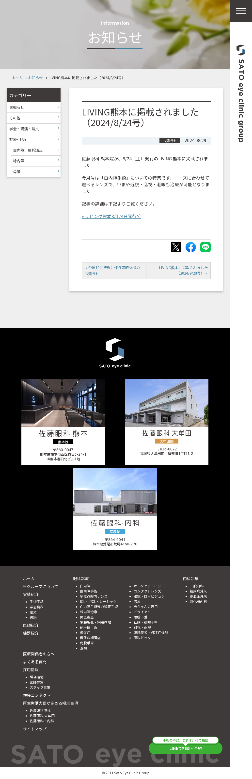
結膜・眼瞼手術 (146, 622)
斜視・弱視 (142, 627)
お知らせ (35, 77)
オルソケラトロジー (149, 585)
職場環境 (37, 676)
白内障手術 (88, 591)
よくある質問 (35, 662)
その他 (14, 117)
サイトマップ (35, 729)
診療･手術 (17, 139)
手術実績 (37, 601)
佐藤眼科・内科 (42, 720)
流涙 (137, 601)
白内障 (85, 585)
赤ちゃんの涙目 (146, 606)
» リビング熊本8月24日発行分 (111, 216)
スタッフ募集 (40, 687)
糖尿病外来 (198, 591)
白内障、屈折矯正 (28, 150)
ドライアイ (142, 611)
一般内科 (197, 585)
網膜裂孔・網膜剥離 (95, 622)
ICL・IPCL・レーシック (98, 601)
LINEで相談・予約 (185, 746)
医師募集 (37, 682)
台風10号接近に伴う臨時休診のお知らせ (112, 270)
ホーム (17, 77)
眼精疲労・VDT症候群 (151, 632)
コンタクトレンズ (147, 591)
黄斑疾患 (87, 616)
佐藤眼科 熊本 (40, 710)
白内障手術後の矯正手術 (99, 606)
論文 (33, 612)
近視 (83, 648)
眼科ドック (142, 637)
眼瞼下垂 (140, 616)
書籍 (33, 617)
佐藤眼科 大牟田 (42, 715)
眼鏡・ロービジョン (149, 596)
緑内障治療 (88, 611)
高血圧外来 (198, 596)
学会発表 (37, 606)
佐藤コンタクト (36, 695)
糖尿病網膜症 (90, 637)
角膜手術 (87, 642)
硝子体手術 (88, 627)
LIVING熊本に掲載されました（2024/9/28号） (183, 270)
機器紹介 (31, 633)
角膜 (16, 171)
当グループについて (40, 586)
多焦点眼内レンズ (94, 596)
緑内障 (18, 160)
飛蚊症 (85, 632)
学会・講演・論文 (24, 128)
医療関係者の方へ (38, 654)
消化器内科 (198, 601)
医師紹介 (31, 625)
